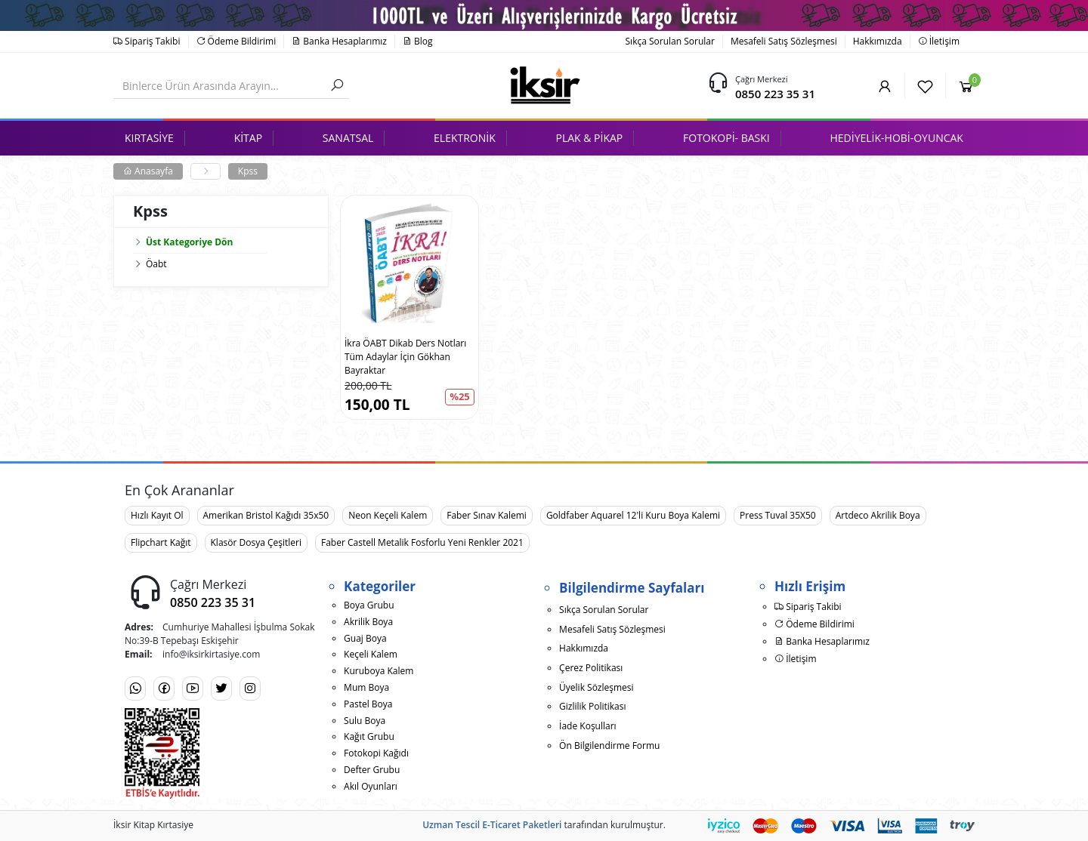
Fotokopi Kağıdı (376, 753)
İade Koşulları (588, 725)
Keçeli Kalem (370, 654)
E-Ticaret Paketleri (521, 824)
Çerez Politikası (591, 667)
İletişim (939, 41)
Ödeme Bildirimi (236, 41)
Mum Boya (366, 687)
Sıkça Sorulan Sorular (670, 41)
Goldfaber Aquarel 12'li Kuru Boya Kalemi (633, 515)
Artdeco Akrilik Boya (878, 515)
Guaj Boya (365, 638)
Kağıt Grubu (369, 736)
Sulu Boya (364, 720)
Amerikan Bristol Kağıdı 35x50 (266, 515)
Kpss (248, 171)
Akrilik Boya (368, 621)
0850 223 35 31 (775, 93)
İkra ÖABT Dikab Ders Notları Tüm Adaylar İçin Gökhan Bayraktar (405, 357)
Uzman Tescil (451, 824)
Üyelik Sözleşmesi (596, 687)
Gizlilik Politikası (592, 706)
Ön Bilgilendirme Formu (609, 745)
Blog (418, 41)
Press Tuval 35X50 (778, 515)
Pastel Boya (368, 704)
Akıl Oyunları (370, 786)
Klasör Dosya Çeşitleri (256, 542)
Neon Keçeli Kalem (387, 515)
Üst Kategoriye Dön (183, 242)
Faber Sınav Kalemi (487, 515)
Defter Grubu (372, 769)
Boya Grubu (369, 605)
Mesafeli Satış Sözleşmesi (784, 41)
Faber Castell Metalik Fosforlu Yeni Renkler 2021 (422, 542)
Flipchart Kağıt (161, 542)
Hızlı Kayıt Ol (157, 515)
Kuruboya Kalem (378, 670)
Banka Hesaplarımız (339, 41)
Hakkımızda (877, 41)
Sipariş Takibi (147, 41)
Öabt (156, 263)
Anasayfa (148, 171)
